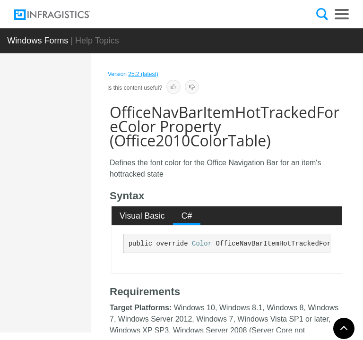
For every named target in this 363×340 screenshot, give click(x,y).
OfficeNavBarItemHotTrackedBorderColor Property (80, 195)
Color (202, 243)
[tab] (142, 215)
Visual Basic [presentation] (142, 216)
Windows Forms (37, 40)
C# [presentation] (187, 216)
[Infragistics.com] (61, 14)
